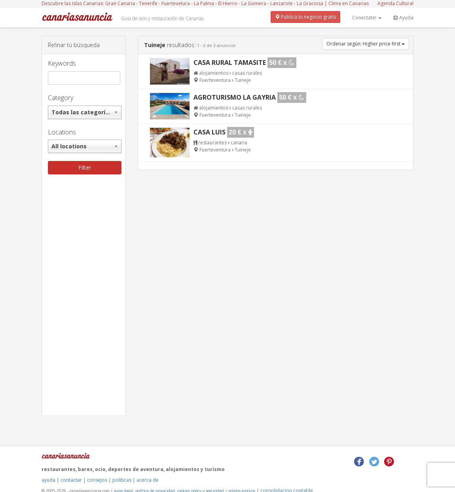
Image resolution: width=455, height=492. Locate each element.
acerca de (147, 480)
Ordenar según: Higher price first (365, 43)
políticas (121, 480)
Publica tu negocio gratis (305, 16)
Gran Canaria (120, 3)
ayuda (48, 480)
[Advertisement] (83, 297)
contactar (71, 480)
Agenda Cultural (395, 3)
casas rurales (247, 73)
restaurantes (212, 142)
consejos (97, 480)
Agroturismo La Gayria (234, 97)
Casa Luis (209, 132)
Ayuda (403, 17)
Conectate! (366, 17)
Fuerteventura (215, 80)
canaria (239, 142)
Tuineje (243, 80)
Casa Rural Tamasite (229, 62)
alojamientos (213, 73)
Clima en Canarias (348, 3)
